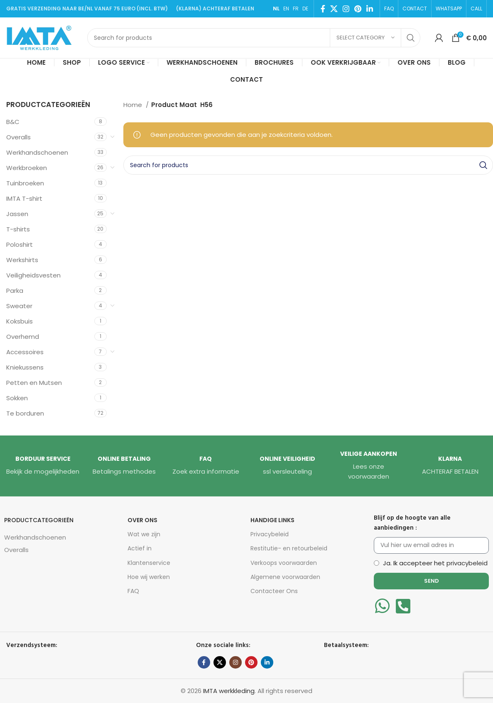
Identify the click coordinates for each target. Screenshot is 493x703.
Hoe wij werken (149, 577)
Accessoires (25, 352)
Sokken (17, 398)
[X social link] (334, 8)
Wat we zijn (144, 534)
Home (133, 104)
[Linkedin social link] (369, 8)
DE (305, 8)
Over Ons (142, 520)
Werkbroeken (26, 167)
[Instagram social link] (346, 8)
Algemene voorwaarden (285, 577)
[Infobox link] (42, 466)
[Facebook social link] (323, 8)
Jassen (17, 213)
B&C (13, 121)
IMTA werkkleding (229, 690)
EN (286, 8)
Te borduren (25, 413)
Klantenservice (149, 563)
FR (296, 8)
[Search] (253, 37)
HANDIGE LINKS (272, 520)
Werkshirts (22, 259)
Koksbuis (19, 321)
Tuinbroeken (25, 183)
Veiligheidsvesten (33, 275)
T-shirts (18, 229)
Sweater (19, 306)
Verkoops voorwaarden (283, 563)
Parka (14, 290)
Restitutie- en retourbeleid (288, 548)
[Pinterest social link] (358, 8)
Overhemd (22, 336)
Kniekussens (25, 367)
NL (276, 8)
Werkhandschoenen (37, 152)
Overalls (18, 137)
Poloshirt (19, 244)
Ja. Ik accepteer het (435, 563)
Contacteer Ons (274, 591)
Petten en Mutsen (34, 382)
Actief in (140, 548)
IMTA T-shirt (24, 198)
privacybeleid (467, 563)
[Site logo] (42, 37)
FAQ (133, 591)
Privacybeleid (269, 534)
